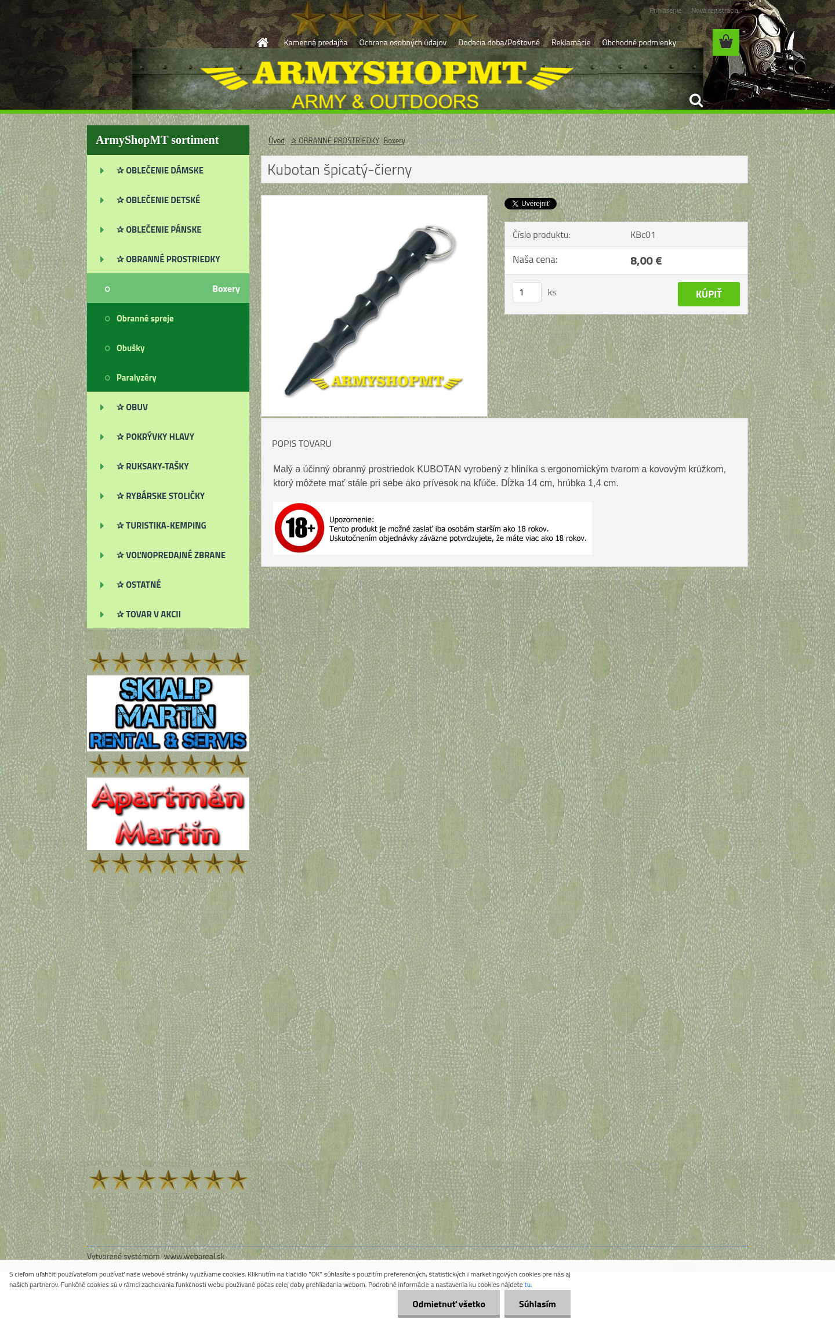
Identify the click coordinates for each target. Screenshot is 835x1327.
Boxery (394, 140)
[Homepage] (262, 42)
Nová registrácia (714, 10)
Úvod (276, 140)
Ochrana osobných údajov (403, 42)
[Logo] (166, 43)
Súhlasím (537, 1304)
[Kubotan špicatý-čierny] (374, 200)
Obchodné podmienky (639, 42)
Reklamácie (570, 42)
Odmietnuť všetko (448, 1304)
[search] (695, 100)
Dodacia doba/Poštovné (499, 42)
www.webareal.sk (194, 1256)
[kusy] (527, 292)
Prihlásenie (665, 10)
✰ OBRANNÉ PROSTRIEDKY (335, 140)
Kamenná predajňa (316, 42)
